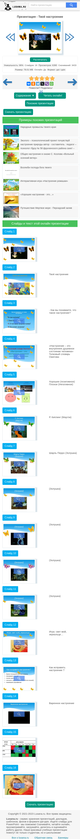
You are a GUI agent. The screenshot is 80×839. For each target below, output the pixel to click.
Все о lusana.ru (20, 837)
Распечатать (40, 59)
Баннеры (63, 837)
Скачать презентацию (18, 112)
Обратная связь (43, 837)
